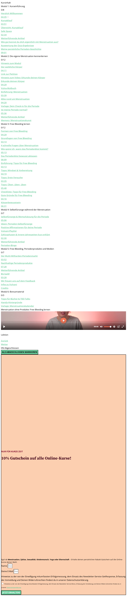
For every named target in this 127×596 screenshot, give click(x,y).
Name (4, 565)
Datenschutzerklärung (14, 587)
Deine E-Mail (7, 571)
